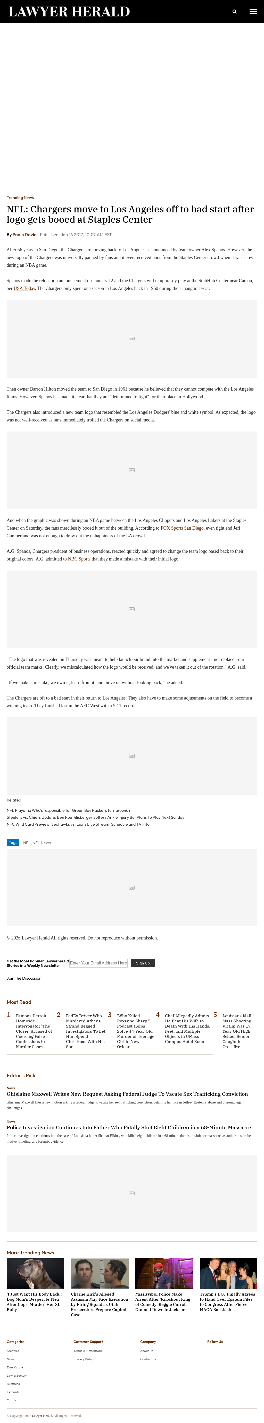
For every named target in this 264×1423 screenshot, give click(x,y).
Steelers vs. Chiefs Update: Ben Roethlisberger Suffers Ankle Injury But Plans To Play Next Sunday (95, 817)
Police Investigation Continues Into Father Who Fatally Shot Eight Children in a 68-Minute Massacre (129, 1127)
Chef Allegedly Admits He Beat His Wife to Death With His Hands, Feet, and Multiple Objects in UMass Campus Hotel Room (187, 1028)
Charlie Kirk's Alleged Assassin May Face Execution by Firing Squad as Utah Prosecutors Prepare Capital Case (99, 1304)
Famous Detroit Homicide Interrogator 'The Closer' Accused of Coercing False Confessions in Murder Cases (34, 1031)
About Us (146, 1351)
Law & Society (17, 1375)
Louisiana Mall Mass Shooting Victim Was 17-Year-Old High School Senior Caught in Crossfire (237, 1031)
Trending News (20, 197)
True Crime (15, 1367)
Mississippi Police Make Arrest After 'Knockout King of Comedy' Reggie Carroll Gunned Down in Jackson (162, 1301)
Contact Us (148, 1359)
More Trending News (30, 1252)
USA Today (24, 288)
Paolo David (25, 234)
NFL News (41, 842)
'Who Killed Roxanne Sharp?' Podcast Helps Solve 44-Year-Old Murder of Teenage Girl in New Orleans (135, 1031)
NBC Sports (79, 559)
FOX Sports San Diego (182, 528)
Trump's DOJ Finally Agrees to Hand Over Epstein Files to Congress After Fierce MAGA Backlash (227, 1301)
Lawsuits (13, 1392)
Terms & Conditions (88, 1351)
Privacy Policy (83, 1359)
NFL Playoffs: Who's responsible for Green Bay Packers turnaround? (68, 810)
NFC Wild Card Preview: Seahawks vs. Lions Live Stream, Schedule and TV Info (78, 824)
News (11, 1088)
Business (13, 1384)
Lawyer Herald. (42, 1416)
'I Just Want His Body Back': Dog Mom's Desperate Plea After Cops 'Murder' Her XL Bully (34, 1301)
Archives (13, 1351)
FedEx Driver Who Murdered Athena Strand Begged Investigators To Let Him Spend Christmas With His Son (85, 1031)
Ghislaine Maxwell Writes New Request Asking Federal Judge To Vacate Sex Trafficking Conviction (127, 1093)
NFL (27, 842)
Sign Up (143, 963)
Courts (11, 1400)
